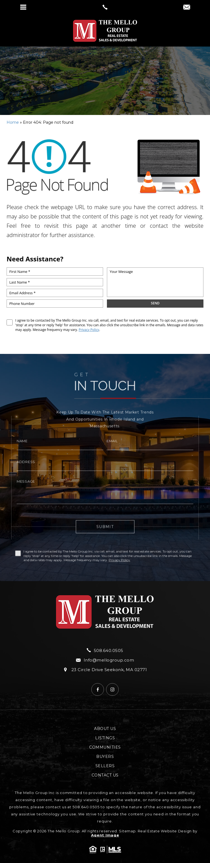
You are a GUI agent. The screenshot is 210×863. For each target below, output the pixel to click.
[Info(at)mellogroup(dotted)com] (186, 8)
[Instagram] (112, 689)
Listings (105, 738)
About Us (105, 729)
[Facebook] (97, 689)
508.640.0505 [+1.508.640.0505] (105, 650)
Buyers (105, 756)
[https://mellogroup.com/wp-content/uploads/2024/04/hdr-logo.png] (105, 30)
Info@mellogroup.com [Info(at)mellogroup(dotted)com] (105, 660)
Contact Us (105, 775)
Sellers (105, 766)
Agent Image (105, 835)
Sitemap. (128, 831)
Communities (105, 747)
